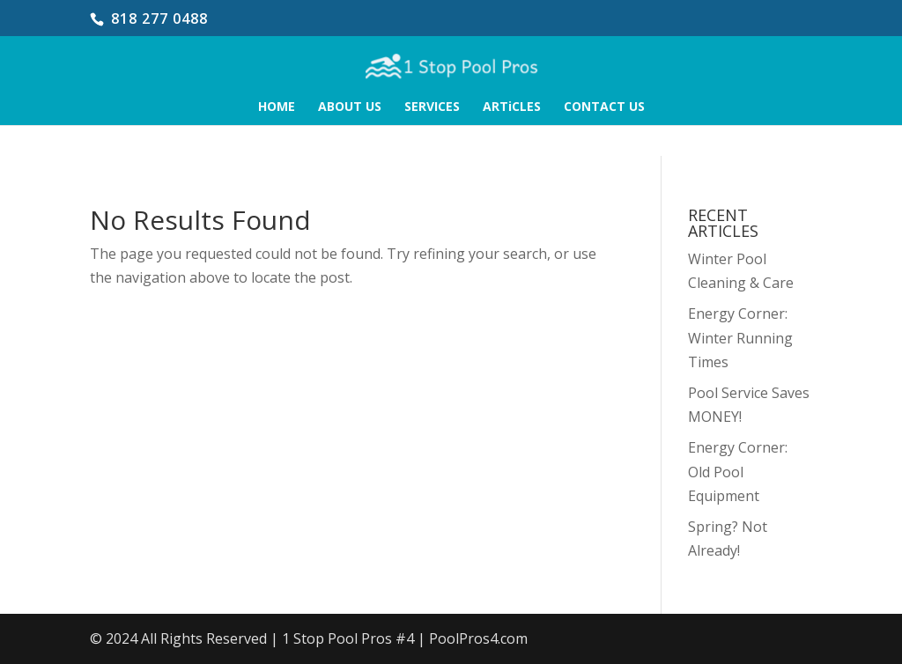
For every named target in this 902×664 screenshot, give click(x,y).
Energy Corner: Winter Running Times (740, 337)
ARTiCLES (512, 107)
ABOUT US (349, 107)
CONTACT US (604, 107)
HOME (276, 107)
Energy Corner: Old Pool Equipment (737, 471)
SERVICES (432, 107)
